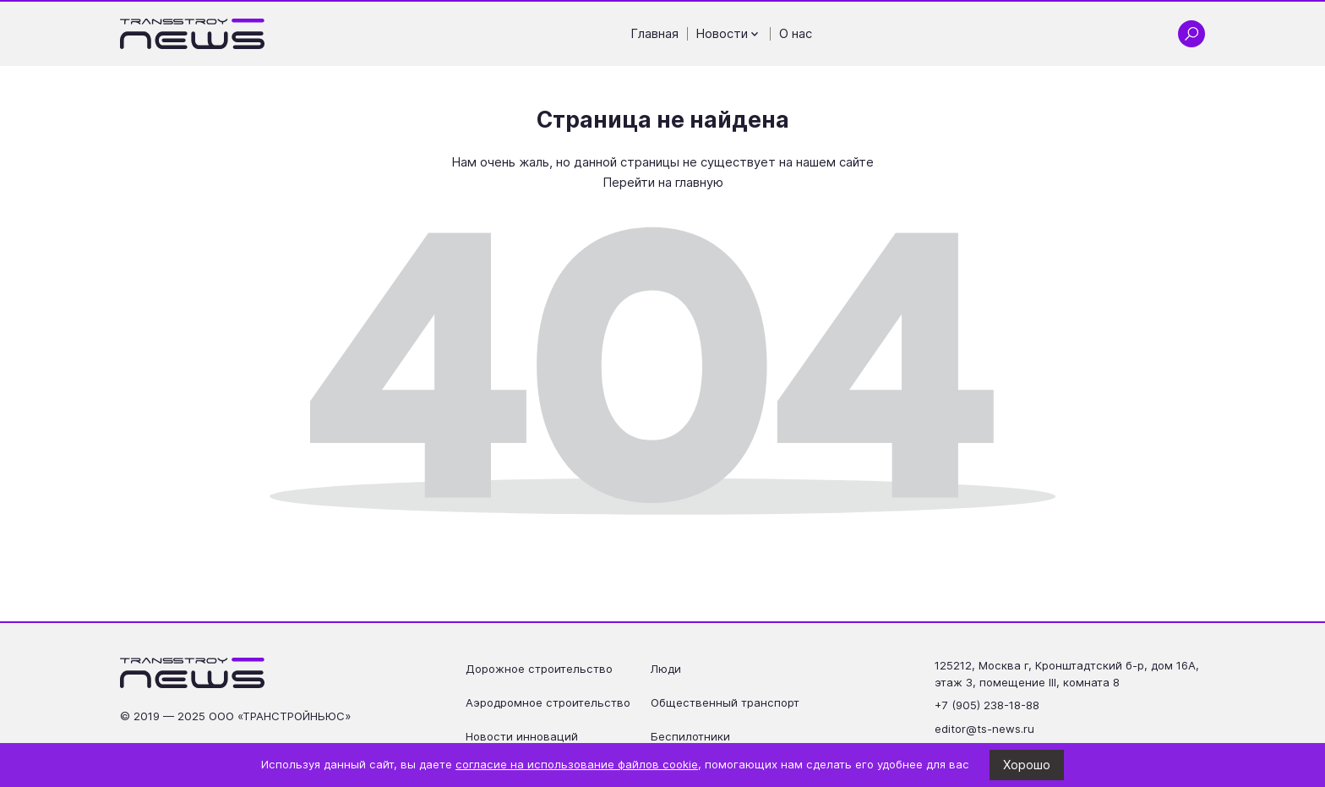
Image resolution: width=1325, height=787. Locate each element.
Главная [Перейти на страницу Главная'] (655, 33)
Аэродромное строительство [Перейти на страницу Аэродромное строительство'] (548, 702)
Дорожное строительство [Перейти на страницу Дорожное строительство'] (539, 668)
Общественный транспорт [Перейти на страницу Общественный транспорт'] (725, 702)
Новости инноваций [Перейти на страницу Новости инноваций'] (522, 736)
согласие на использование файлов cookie (576, 764)
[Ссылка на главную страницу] (192, 34)
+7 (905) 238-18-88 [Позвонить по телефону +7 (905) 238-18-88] (987, 705)
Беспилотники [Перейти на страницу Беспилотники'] (690, 736)
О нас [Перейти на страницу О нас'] (795, 33)
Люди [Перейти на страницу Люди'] (666, 668)
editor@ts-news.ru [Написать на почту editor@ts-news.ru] (984, 728)
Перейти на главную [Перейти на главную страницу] (663, 182)
